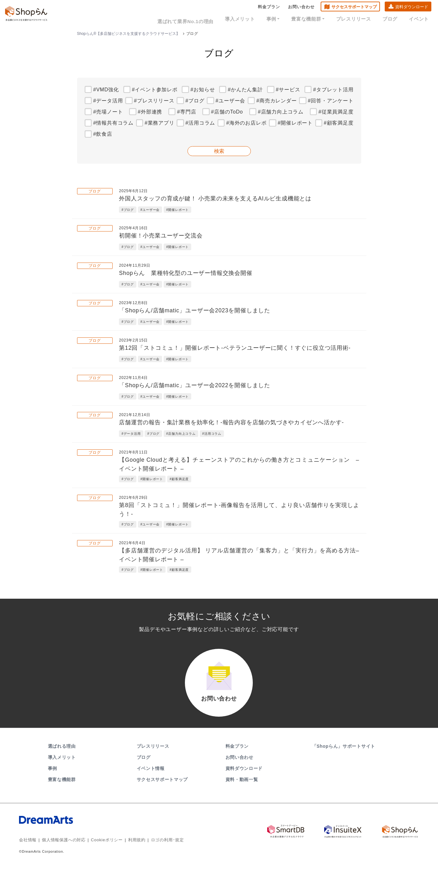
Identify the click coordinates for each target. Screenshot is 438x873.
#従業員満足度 (336, 111)
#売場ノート (108, 111)
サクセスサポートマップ (354, 8)
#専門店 (186, 111)
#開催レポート (295, 123)
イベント (420, 19)
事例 (286, 19)
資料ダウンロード (411, 8)
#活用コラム (200, 123)
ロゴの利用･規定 (158, 846)
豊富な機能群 (319, 19)
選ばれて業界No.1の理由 (205, 19)
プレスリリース (360, 19)
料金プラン (269, 8)
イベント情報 (151, 774)
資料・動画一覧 (242, 785)
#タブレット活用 (333, 89)
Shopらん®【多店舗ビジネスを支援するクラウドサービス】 (128, 33)
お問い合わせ (301, 8)
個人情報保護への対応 (61, 846)
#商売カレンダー (276, 100)
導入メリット (256, 19)
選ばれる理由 (62, 752)
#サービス (288, 89)
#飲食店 (102, 134)
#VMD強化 (106, 89)
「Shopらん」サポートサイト (344, 752)
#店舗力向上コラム (281, 111)
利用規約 (129, 846)
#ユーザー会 (230, 100)
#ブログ (195, 100)
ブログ (394, 19)
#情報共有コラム (113, 123)
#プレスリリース (154, 100)
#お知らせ (203, 89)
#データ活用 (108, 100)
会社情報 (27, 846)
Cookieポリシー (101, 846)
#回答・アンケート (330, 100)
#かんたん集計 (245, 89)
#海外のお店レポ (246, 123)
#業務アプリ (159, 123)
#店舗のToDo (227, 111)
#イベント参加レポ (155, 89)
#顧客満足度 (339, 123)
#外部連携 (150, 111)
